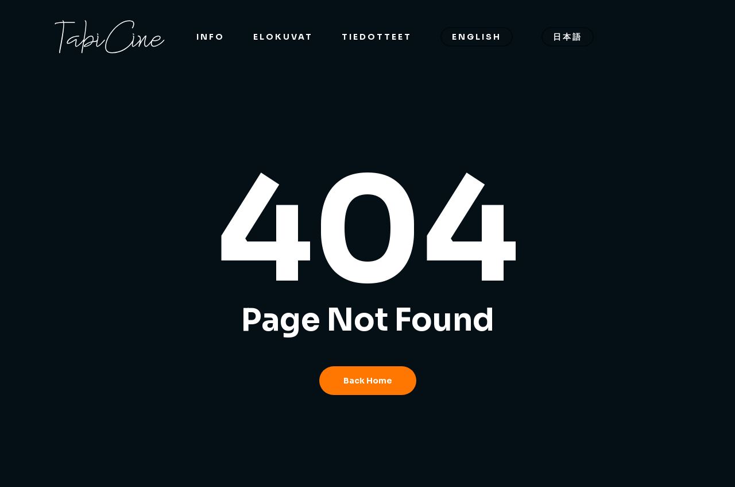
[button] (713, 6)
